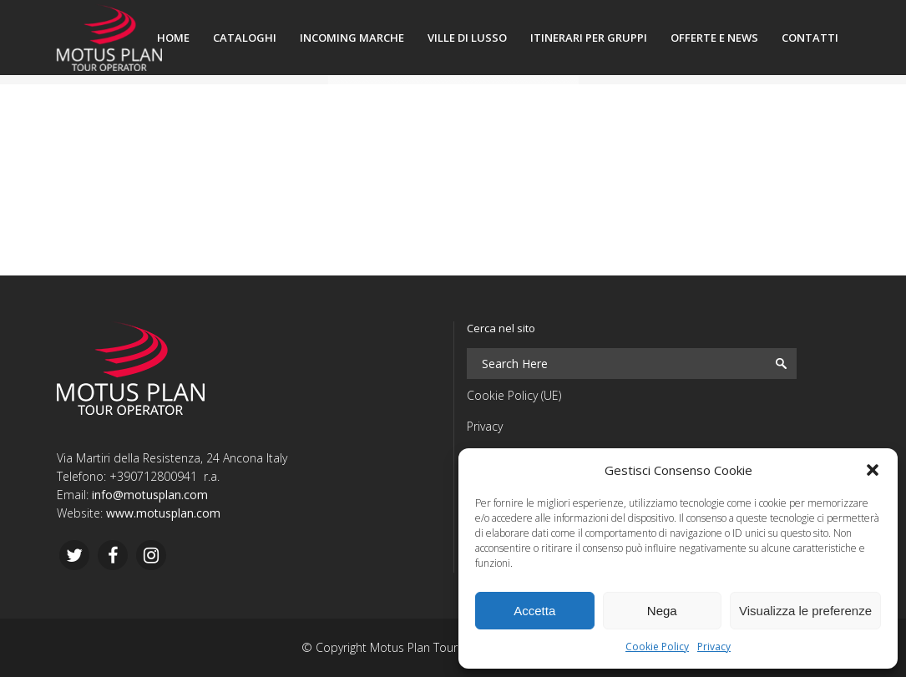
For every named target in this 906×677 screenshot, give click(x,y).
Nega (662, 611)
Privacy (714, 646)
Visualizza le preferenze (805, 611)
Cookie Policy (657, 646)
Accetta (534, 611)
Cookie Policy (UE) (514, 395)
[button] (872, 470)
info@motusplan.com (150, 495)
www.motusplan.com (163, 513)
